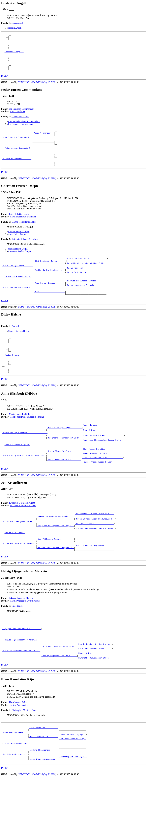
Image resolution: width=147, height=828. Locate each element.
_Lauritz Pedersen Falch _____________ (102, 489)
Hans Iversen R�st (18, 746)
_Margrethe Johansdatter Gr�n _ (64, 466)
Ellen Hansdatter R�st (17, 790)
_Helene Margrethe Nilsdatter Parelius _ (24, 486)
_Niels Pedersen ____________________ (86, 283)
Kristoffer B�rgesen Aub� (22, 535)
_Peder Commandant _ (43, 141)
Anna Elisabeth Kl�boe (17, 474)
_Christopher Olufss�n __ (73, 805)
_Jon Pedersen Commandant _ (16, 146)
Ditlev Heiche (12, 379)
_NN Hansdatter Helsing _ (72, 785)
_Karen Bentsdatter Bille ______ (94, 691)
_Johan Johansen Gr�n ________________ (103, 463)
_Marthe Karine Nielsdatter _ (49, 286)
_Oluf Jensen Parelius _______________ (102, 479)
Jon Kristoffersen (14, 567)
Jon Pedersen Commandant (21, 116)
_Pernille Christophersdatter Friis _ (86, 278)
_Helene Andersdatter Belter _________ (102, 494)
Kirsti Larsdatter (17, 119)
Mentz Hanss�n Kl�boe (21, 442)
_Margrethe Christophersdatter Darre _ (102, 468)
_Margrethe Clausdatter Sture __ (94, 701)
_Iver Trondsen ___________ (43, 772)
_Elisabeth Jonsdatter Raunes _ (19, 580)
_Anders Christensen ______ (43, 798)
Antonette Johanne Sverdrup (24, 253)
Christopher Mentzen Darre (24, 754)
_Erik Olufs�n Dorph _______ (18, 280)
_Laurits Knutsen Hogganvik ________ (94, 582)
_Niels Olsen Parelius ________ (64, 481)
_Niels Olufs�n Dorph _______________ (87, 273)
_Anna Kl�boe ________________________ (103, 458)
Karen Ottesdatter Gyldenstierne (25, 639)
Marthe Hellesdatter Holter (23, 236)
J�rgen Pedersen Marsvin (21, 636)
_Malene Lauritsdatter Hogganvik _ (55, 585)
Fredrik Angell (15, 28)
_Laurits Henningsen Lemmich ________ (86, 298)
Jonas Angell (17, 23)
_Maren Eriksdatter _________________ (86, 288)
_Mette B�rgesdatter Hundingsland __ (95, 552)
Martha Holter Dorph (18, 263)
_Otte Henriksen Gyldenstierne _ (58, 688)
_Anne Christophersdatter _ (43, 808)
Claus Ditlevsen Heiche (19, 351)
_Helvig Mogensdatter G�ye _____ (59, 699)
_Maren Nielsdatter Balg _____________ (102, 484)
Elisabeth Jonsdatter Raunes (23, 538)
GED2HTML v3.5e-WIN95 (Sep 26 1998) (37, 89)
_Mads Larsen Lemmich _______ (49, 301)
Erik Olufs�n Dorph (19, 228)
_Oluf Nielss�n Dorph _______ (50, 275)
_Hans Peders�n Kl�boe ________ (65, 456)
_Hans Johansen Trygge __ (72, 780)
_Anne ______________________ (49, 311)
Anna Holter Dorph (17, 249)
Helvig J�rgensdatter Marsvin (21, 681)
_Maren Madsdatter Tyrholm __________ (86, 304)
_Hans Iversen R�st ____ (15, 777)
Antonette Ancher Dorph (19, 266)
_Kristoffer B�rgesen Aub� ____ (20, 554)
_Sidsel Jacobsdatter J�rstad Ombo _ (95, 562)
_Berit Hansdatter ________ (43, 782)
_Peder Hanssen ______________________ (102, 453)
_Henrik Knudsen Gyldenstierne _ (94, 686)
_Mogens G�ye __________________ (95, 696)
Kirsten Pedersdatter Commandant (24, 129)
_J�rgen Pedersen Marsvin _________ (21, 668)
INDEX (4, 83)
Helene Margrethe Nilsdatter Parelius (27, 444)
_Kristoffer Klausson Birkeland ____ (94, 546)
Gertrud (15, 347)
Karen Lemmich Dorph (18, 246)
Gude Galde (17, 644)
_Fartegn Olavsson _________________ (94, 557)
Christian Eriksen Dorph (17, 293)
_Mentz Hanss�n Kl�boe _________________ (25, 461)
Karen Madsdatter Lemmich (23, 231)
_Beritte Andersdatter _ (15, 803)
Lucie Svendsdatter (20, 124)
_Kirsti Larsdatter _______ (16, 172)
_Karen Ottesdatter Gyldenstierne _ (21, 694)
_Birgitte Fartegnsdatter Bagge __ (55, 559)
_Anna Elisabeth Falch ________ (64, 492)
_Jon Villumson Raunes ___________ (55, 575)
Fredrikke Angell (14, 55)
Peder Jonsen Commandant (17, 159)
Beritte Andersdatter (19, 749)
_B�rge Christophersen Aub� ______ (56, 549)
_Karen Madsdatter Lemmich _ (17, 306)
